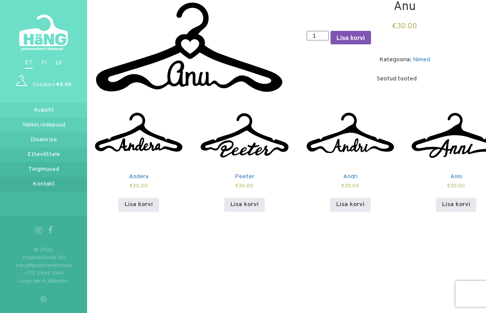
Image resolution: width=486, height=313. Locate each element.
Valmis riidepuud (43, 125)
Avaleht (44, 110)
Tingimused (43, 169)
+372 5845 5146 (44, 273)
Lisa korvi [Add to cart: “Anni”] (456, 204)
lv (58, 63)
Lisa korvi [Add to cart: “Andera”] (139, 204)
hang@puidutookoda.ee (44, 265)
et (29, 63)
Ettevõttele (43, 154)
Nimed (421, 59)
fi (44, 63)
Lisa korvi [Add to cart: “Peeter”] (244, 204)
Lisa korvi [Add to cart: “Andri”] (350, 204)
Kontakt (44, 184)
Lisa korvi (351, 37)
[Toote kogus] (318, 35)
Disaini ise (43, 139)
